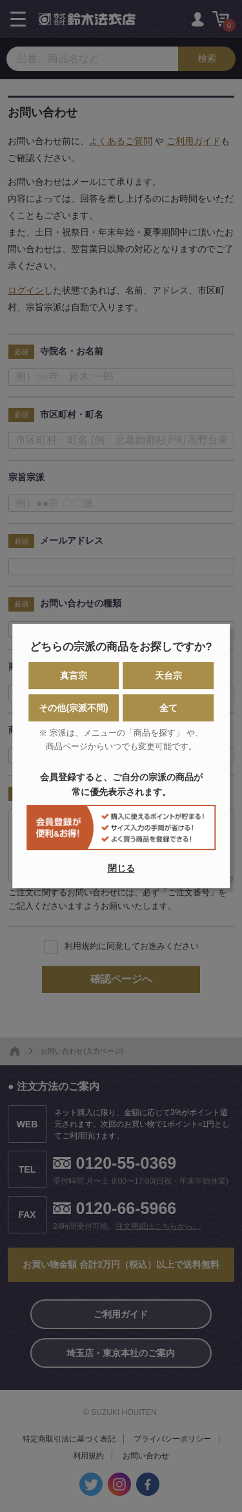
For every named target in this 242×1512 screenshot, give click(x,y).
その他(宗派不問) (73, 708)
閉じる (121, 868)
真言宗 (73, 675)
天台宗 (168, 675)
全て (168, 708)
